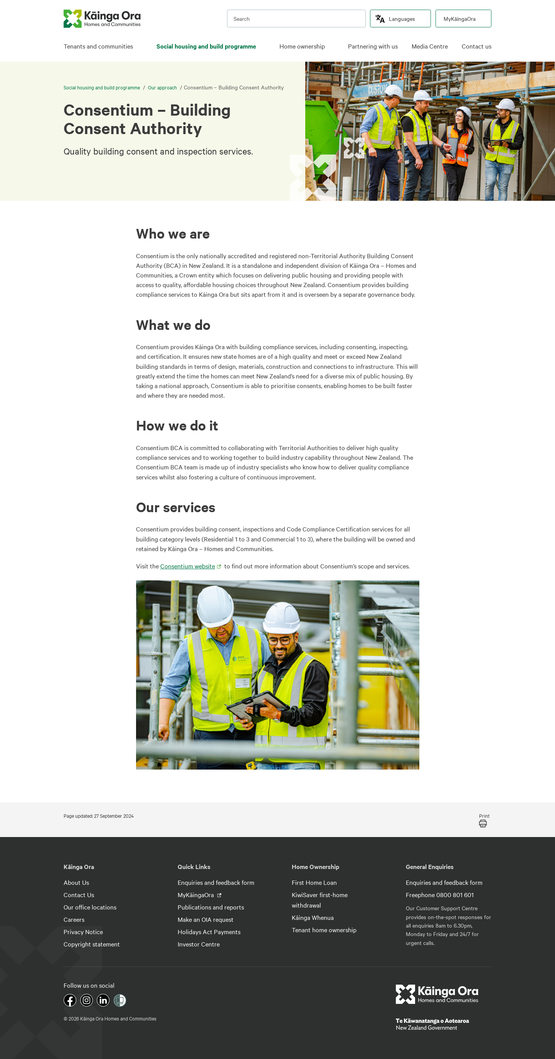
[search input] (296, 18)
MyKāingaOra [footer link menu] (196, 894)
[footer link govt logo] (443, 1024)
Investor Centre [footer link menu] (199, 944)
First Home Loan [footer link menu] (314, 882)
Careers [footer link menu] (74, 919)
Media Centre (430, 46)
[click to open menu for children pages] (139, 46)
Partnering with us (373, 46)
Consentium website (187, 565)
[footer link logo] (437, 994)
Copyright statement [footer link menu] (92, 944)
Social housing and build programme (206, 46)
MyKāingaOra (460, 18)
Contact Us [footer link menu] (79, 894)
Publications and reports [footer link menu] (211, 907)
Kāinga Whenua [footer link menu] (313, 917)
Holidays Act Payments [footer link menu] (209, 931)
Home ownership (302, 46)
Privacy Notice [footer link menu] (83, 931)
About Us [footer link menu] (76, 882)
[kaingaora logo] (102, 19)
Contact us (476, 46)
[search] (356, 18)
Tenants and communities (98, 46)
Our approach (162, 87)
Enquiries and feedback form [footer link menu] (216, 882)
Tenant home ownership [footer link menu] (324, 929)
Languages (402, 18)
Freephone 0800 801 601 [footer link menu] (440, 894)
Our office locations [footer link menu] (90, 907)
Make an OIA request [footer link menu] (206, 919)
